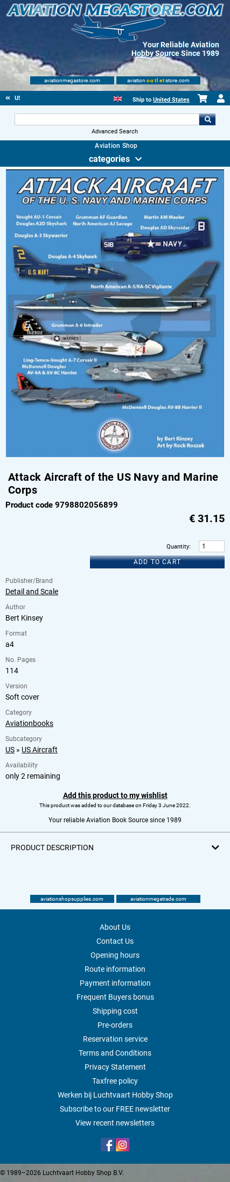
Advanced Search (115, 131)
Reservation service (115, 1039)
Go (207, 119)
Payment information (115, 983)
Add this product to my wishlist (115, 795)
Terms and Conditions (115, 1053)
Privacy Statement (115, 1067)
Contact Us (115, 941)
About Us (115, 927)
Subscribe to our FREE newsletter (115, 1109)
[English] (118, 97)
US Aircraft (40, 749)
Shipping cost (115, 1011)
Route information (115, 969)
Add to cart (157, 562)
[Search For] (107, 119)
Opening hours (115, 955)
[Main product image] (115, 455)
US (10, 749)
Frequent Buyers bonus (115, 997)
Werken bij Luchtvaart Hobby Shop (115, 1095)
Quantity (177, 546)
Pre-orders (115, 1025)
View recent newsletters (115, 1123)
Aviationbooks (29, 723)
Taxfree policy (115, 1081)
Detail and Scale (31, 591)
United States (171, 99)
